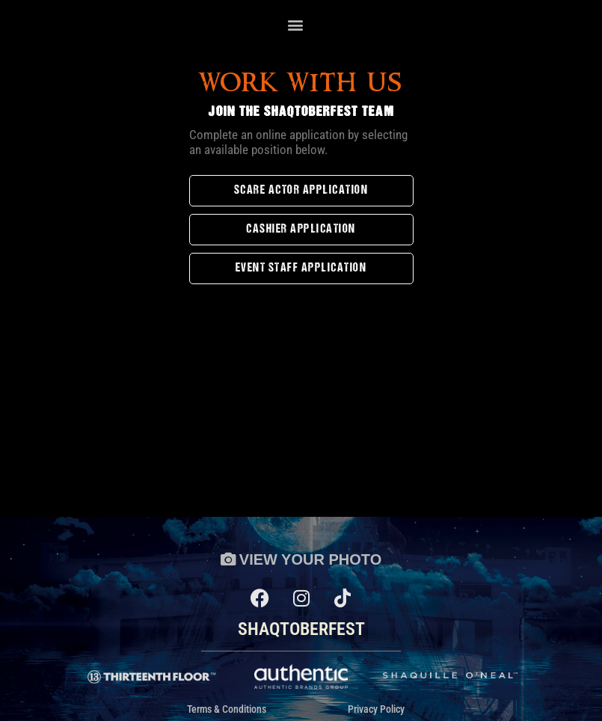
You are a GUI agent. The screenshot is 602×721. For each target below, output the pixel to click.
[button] (295, 25)
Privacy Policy (376, 710)
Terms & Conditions (226, 710)
